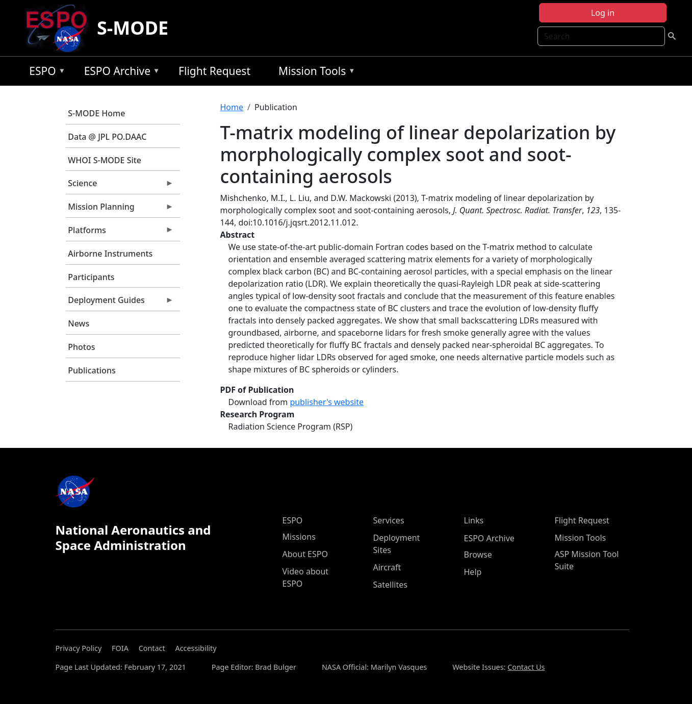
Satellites (390, 584)
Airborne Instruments (110, 253)
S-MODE (132, 27)
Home (232, 107)
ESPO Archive (119, 73)
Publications (91, 370)
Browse (478, 554)
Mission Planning (120, 209)
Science (120, 186)
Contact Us (526, 667)
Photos (81, 347)
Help (473, 571)
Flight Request (214, 71)
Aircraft (387, 567)
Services (388, 520)
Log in (602, 12)
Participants (91, 277)
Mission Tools (314, 73)
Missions (299, 536)
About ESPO (305, 554)
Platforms (120, 232)
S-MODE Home (96, 113)
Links (474, 520)
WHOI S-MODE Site (104, 160)
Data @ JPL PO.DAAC (107, 136)
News (78, 323)
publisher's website (327, 402)
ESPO (44, 73)
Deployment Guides (120, 302)
